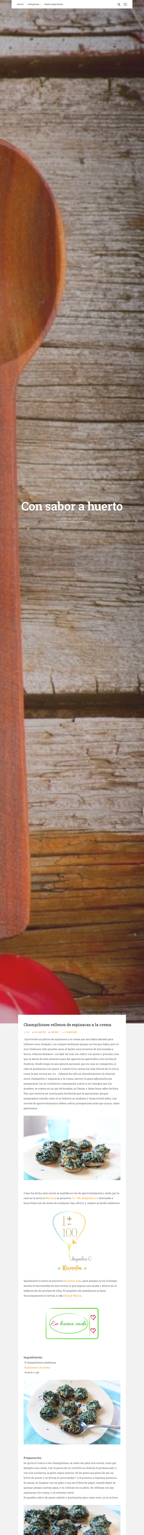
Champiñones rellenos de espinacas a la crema (67, 1024)
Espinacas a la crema (37, 1367)
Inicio (20, 4)
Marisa (49, 1198)
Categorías (33, 4)
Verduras (55, 1032)
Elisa (67, 1295)
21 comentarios (70, 1032)
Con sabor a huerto (72, 506)
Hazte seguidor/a (54, 4)
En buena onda (72, 1280)
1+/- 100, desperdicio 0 (85, 1198)
